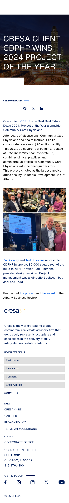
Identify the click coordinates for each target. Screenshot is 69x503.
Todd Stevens (35, 260)
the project (27, 293)
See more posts (13, 100)
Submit (7, 393)
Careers (10, 416)
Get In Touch (19, 476)
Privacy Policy (15, 422)
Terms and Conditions (20, 429)
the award (48, 293)
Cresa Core (13, 409)
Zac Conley (11, 260)
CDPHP (25, 121)
